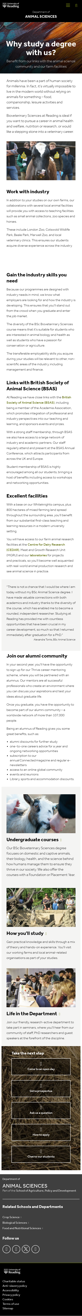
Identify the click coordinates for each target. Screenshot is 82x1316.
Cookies (7, 1299)
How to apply (41, 1134)
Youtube (36, 1249)
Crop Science (11, 1217)
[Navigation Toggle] (68, 5)
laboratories (38, 555)
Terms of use (10, 1304)
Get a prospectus (41, 1091)
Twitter (26, 1249)
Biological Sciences (14, 1222)
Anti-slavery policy (14, 1286)
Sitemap (7, 1308)
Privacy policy (11, 1295)
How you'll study (25, 933)
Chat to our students (41, 1156)
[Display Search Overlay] (76, 5)
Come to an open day (41, 1069)
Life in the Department (31, 1014)
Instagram (16, 1249)
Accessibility (10, 1290)
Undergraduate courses (32, 840)
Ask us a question (41, 1113)
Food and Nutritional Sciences (21, 1228)
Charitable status (13, 1281)
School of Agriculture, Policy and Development (46, 1190)
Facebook (6, 1249)
